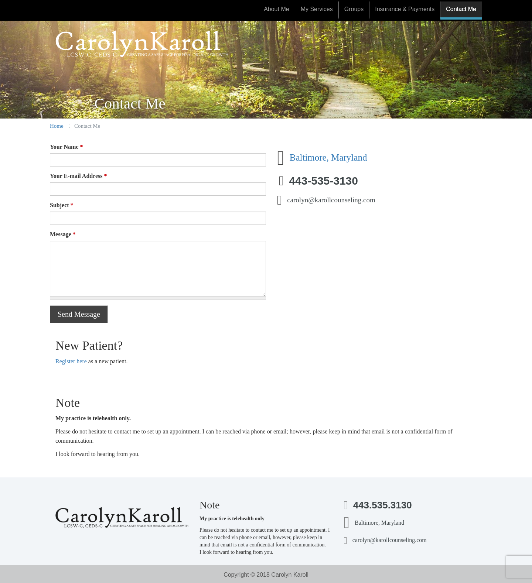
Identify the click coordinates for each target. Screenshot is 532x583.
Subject (62, 205)
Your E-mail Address (78, 176)
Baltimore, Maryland (328, 157)
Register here (71, 361)
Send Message (79, 314)
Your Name (66, 147)
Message (63, 234)
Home (57, 126)
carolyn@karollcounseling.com (331, 200)
